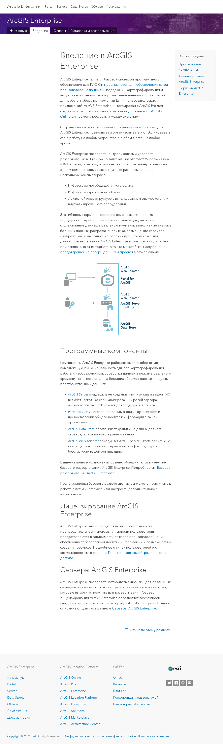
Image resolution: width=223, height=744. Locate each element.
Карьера (119, 684)
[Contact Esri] (190, 683)
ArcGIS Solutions (72, 711)
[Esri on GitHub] (183, 683)
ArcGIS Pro (68, 684)
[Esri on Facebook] (176, 683)
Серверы (134, 608)
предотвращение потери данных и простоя (96, 252)
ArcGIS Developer (73, 704)
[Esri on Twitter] (169, 683)
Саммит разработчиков (131, 704)
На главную (18, 31)
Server (12, 691)
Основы (60, 31)
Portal (49, 6)
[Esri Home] (174, 669)
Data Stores (79, 6)
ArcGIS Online (70, 677)
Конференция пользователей (135, 697)
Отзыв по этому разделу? (150, 630)
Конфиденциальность (79, 736)
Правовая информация (153, 736)
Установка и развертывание (92, 31)
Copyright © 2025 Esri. (22, 736)
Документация (18, 717)
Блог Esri (119, 691)
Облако (97, 6)
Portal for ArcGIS (80, 412)
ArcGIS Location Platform (78, 697)
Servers (62, 6)
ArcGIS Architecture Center (80, 724)
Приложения (116, 6)
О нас (117, 677)
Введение (40, 31)
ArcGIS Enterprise (23, 6)
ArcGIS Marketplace (74, 717)
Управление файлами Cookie (116, 736)
